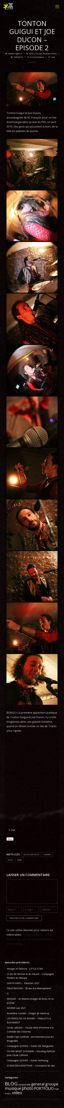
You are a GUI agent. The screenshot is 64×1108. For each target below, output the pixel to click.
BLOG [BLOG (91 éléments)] (11, 1083)
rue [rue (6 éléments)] (56, 1089)
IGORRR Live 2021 (16, 1007)
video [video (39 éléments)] (17, 1092)
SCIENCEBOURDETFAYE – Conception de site (31, 1065)
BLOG (31, 53)
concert (47, 854)
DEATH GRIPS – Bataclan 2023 (23, 983)
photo (54, 53)
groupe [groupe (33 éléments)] (51, 1084)
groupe (38, 53)
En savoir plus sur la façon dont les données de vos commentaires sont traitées (30, 939)
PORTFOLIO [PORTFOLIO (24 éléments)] (44, 1088)
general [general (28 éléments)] (38, 1084)
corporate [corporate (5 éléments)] (24, 1084)
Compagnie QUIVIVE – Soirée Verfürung (27, 1060)
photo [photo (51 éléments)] (27, 1088)
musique (47, 53)
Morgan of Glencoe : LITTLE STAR (25, 968)
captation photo (31, 854)
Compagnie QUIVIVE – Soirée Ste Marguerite (30, 1045)
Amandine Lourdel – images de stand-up (28, 1013)
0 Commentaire (35, 57)
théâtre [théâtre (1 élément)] (8, 1093)
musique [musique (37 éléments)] (13, 1088)
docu (10, 860)
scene (19, 860)
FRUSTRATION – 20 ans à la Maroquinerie (29, 988)
